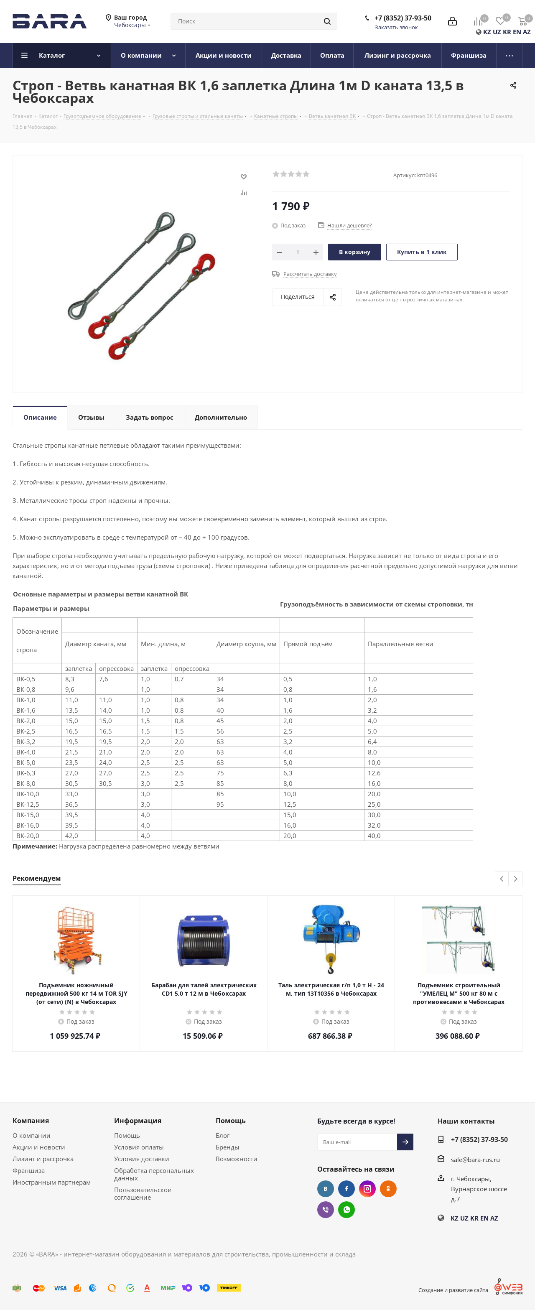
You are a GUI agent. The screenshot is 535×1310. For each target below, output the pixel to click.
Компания (31, 1120)
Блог (222, 1135)
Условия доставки (141, 1159)
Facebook (346, 1188)
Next (515, 879)
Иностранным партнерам (52, 1182)
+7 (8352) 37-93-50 (402, 18)
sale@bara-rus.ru (475, 1159)
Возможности (236, 1159)
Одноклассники (388, 1188)
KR (507, 32)
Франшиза (29, 1170)
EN (517, 32)
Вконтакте (325, 1188)
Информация (137, 1120)
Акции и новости (39, 1147)
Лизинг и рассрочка (43, 1159)
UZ (497, 32)
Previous (502, 879)
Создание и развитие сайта (453, 1290)
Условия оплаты (139, 1147)
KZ (487, 32)
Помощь (127, 1135)
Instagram (367, 1188)
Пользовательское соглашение (142, 1193)
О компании (32, 1135)
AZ (527, 32)
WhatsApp (346, 1209)
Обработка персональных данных (154, 1174)
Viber (325, 1209)
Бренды (227, 1147)
